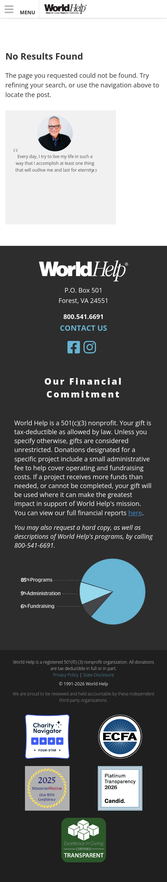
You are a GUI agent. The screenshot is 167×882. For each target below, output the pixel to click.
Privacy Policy (66, 675)
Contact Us (83, 328)
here (135, 512)
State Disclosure (98, 675)
